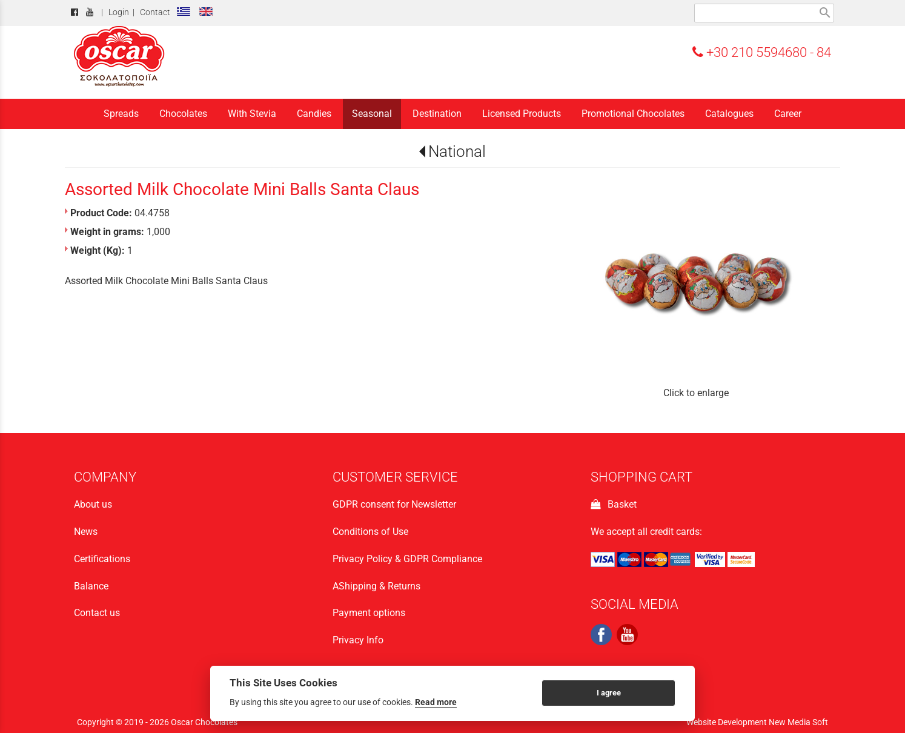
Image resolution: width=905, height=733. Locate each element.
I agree (609, 692)
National (457, 151)
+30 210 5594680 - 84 (761, 52)
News (86, 531)
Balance (91, 586)
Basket (614, 504)
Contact (155, 12)
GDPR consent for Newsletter (394, 504)
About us (93, 504)
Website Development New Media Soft (757, 722)
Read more (436, 702)
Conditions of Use (370, 531)
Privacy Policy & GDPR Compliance (407, 559)
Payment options (369, 613)
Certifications (102, 559)
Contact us (97, 613)
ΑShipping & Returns (376, 586)
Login (118, 12)
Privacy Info (358, 640)
